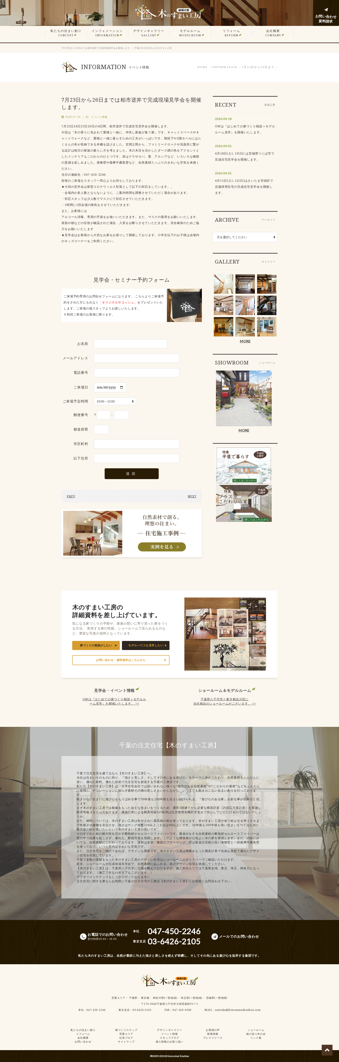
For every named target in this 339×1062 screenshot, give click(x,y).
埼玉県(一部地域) (191, 998)
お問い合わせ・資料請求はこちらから (121, 660)
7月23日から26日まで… (260, 67)
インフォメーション (107, 33)
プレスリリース (212, 1038)
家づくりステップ (126, 1030)
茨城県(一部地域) (217, 998)
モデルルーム (190, 33)
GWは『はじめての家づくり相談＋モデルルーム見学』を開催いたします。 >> (114, 701)
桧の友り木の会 (256, 1034)
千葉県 (133, 998)
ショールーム (256, 1030)
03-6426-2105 (142, 1010)
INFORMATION (224, 67)
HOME (202, 67)
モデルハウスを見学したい (145, 645)
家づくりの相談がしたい (96, 645)
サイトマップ (126, 1041)
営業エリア (118, 998)
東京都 (145, 998)
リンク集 (255, 1038)
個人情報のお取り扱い (169, 1041)
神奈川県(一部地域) (165, 998)
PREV (71, 496)
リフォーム (231, 33)
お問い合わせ (83, 1041)
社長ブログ (126, 1038)
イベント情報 (99, 117)
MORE (245, 341)
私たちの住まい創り (66, 33)
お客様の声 (213, 1030)
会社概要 (273, 33)
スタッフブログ (169, 1038)
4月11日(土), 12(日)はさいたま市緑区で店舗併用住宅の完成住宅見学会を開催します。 (244, 186)
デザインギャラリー (148, 33)
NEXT (192, 496)
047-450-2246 (96, 1010)
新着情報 (212, 1034)
